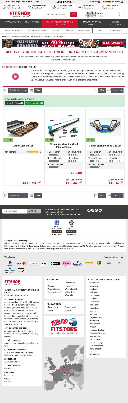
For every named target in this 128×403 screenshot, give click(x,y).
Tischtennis (94, 302)
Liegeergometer (96, 317)
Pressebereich (70, 307)
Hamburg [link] (29, 310)
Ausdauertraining (12, 24)
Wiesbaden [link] (8, 324)
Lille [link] (5, 368)
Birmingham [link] (23, 331)
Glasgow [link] (16, 334)
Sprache (106, 2)
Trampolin (94, 299)
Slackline (47, 38)
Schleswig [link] (27, 322)
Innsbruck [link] (13, 343)
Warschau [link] (8, 382)
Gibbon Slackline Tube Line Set (105, 147)
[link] (89, 211)
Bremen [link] (32, 305)
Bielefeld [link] (28, 302)
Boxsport (93, 314)
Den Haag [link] (29, 352)
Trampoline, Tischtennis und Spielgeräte (59, 25)
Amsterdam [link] (9, 352)
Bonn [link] (6, 305)
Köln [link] (13, 316)
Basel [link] (6, 295)
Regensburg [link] (33, 319)
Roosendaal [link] (18, 355)
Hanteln (93, 311)
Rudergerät (94, 292)
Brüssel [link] (17, 362)
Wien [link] (6, 346)
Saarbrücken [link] (17, 322)
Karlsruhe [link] (26, 313)
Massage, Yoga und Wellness (92, 25)
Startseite (5, 38)
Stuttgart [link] (35, 322)
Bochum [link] (36, 302)
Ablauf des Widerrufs (69, 293)
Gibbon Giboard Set (23, 147)
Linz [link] (28, 343)
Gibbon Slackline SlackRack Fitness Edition (64, 147)
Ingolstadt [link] (17, 313)
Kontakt (36, 2)
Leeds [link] (15, 331)
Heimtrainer (94, 321)
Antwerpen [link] (8, 362)
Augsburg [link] (15, 302)
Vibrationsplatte (96, 349)
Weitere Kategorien (115, 25)
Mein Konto (117, 2)
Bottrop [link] (12, 305)
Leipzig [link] (19, 316)
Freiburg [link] (21, 310)
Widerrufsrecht (71, 289)
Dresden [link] (16, 308)
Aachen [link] (7, 302)
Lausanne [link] (18, 295)
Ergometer (94, 286)
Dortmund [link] (8, 308)
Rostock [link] (7, 322)
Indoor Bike (94, 308)
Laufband (93, 289)
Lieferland (95, 2)
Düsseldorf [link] (25, 308)
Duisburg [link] (33, 308)
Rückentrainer (95, 339)
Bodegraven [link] (19, 352)
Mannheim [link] (33, 316)
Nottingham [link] (9, 336)
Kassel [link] (33, 313)
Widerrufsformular (55, 292)
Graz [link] (6, 343)
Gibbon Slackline (59, 38)
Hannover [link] (8, 313)
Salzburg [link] (34, 343)
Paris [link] (10, 368)
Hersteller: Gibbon (15, 105)
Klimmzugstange (96, 343)
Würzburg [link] (18, 324)
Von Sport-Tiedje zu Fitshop (15, 241)
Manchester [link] (32, 334)
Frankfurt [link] (13, 310)
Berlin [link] (22, 302)
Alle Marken (94, 354)
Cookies (51, 286)
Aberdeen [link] (8, 331)
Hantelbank (94, 305)
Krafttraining (32, 24)
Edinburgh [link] (8, 334)
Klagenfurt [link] (22, 343)
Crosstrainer (94, 283)
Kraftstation (94, 295)
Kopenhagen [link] (9, 375)
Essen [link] (6, 310)
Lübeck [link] (25, 316)
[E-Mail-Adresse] (14, 211)
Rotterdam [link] (28, 355)
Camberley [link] (33, 331)
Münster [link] (16, 319)
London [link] (24, 334)
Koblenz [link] (7, 316)
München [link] (8, 319)
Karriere (29, 2)
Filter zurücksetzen (34, 105)
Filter (37, 92)
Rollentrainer (95, 324)
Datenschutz (70, 283)
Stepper (93, 327)
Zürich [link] (25, 295)
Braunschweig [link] (22, 305)
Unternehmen (10, 2)
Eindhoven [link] (8, 355)
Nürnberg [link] (24, 319)
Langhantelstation (97, 330)
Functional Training (97, 333)
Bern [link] (11, 295)
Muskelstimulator (96, 346)
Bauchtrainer (95, 336)
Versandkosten (54, 289)
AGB (49, 283)
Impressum (20, 2)
